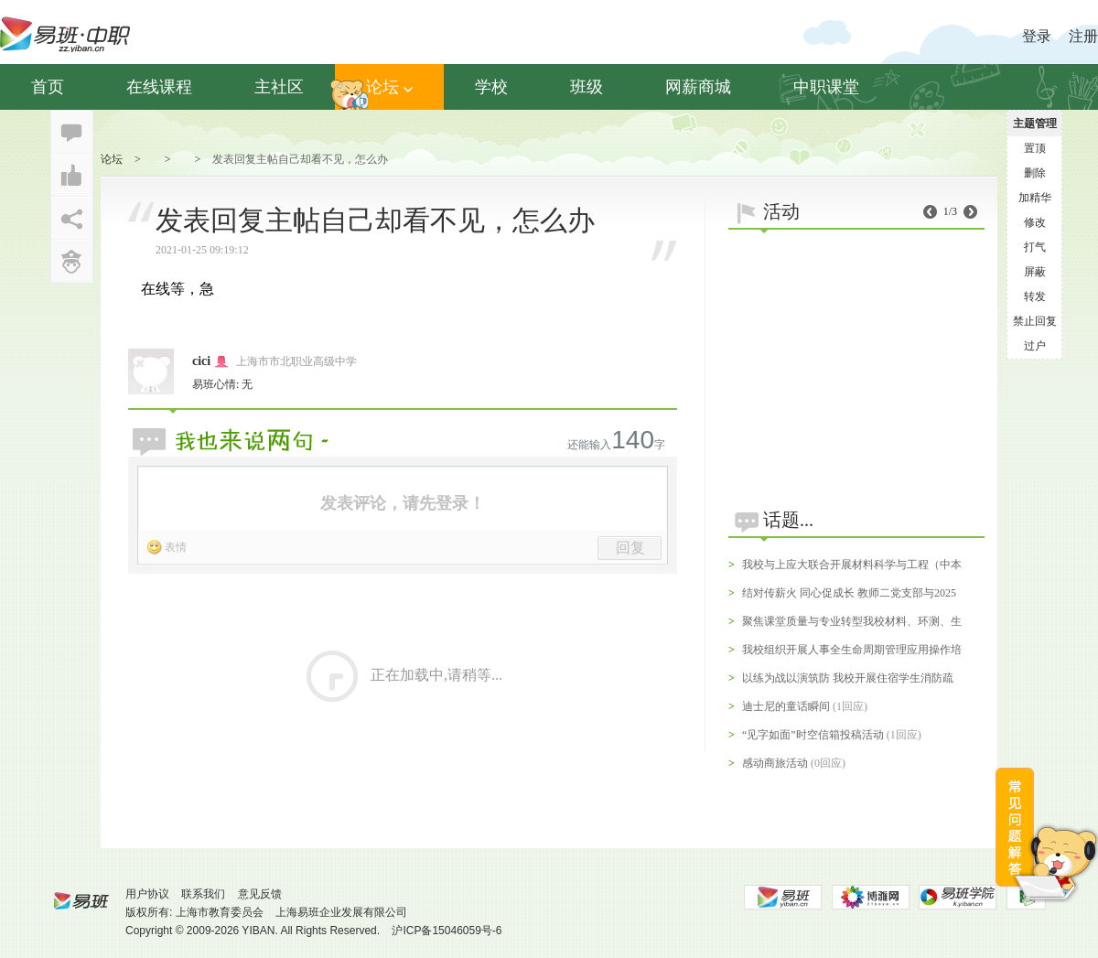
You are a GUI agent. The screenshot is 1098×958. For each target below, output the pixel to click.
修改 (1035, 222)
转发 (1035, 296)
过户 (1035, 345)
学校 (491, 87)
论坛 (389, 87)
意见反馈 (260, 894)
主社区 (279, 87)
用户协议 (147, 894)
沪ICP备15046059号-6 (446, 930)
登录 (1036, 36)
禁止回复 (1035, 321)
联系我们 (203, 894)
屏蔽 (1035, 271)
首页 (47, 87)
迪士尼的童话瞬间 (786, 706)
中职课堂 (826, 87)
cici (201, 361)
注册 (1083, 36)
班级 (586, 87)
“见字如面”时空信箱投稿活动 (813, 734)
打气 (1035, 247)
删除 (1035, 173)
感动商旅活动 (775, 763)
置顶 (1035, 148)
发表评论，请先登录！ (402, 503)
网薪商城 (698, 87)
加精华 (1034, 197)
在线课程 (159, 87)
